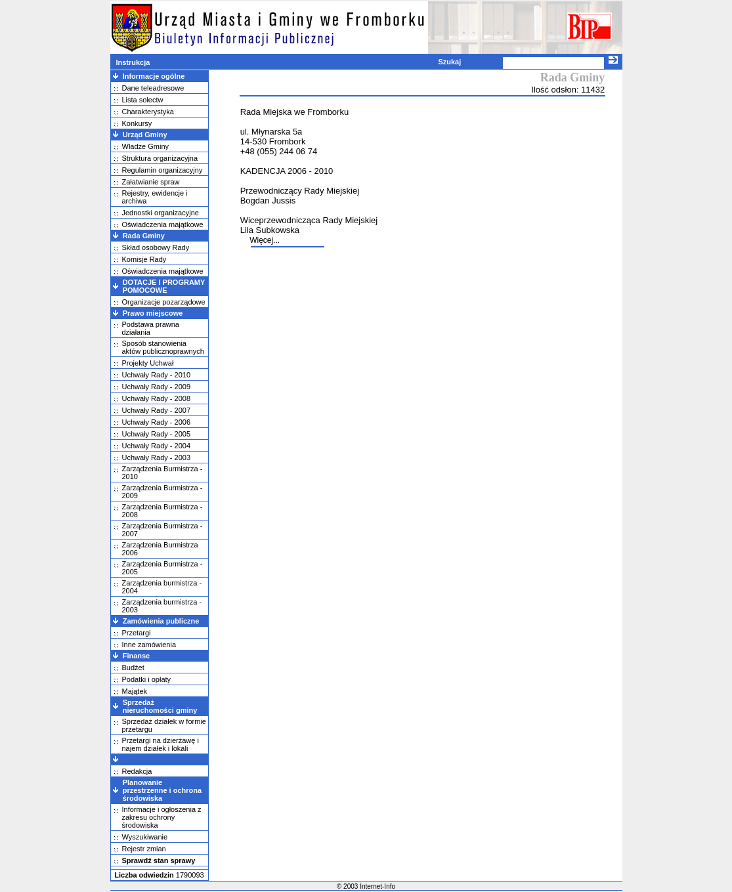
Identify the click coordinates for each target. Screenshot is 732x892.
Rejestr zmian (144, 849)
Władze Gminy (145, 146)
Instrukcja (133, 62)
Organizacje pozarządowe (163, 302)
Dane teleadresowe (153, 88)
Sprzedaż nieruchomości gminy (160, 706)
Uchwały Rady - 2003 (156, 457)
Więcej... (264, 240)
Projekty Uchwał (148, 363)
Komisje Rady (144, 259)
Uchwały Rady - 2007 (156, 410)
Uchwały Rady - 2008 (156, 398)
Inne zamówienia (149, 644)
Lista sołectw (142, 100)
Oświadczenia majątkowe (163, 224)
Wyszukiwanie (145, 837)
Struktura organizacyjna (160, 158)
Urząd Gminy (145, 134)
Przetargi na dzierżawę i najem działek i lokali (160, 744)
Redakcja (137, 771)
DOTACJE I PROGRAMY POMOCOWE (164, 286)
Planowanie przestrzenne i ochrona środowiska (162, 790)
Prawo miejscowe (153, 313)
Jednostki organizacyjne (160, 213)
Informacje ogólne (154, 76)
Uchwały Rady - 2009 (156, 387)
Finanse (136, 656)
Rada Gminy (144, 236)
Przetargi (136, 633)
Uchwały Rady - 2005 (156, 434)
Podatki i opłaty (146, 679)
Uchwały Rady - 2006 (156, 422)
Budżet (133, 667)
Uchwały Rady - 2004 (156, 446)
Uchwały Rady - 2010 (156, 375)
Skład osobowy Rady (156, 247)
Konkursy (137, 123)
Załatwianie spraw (151, 182)
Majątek (135, 691)
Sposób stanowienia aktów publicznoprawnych (163, 347)
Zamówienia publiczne (161, 621)
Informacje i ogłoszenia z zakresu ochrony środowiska (162, 817)
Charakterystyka (148, 112)
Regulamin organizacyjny (162, 170)
